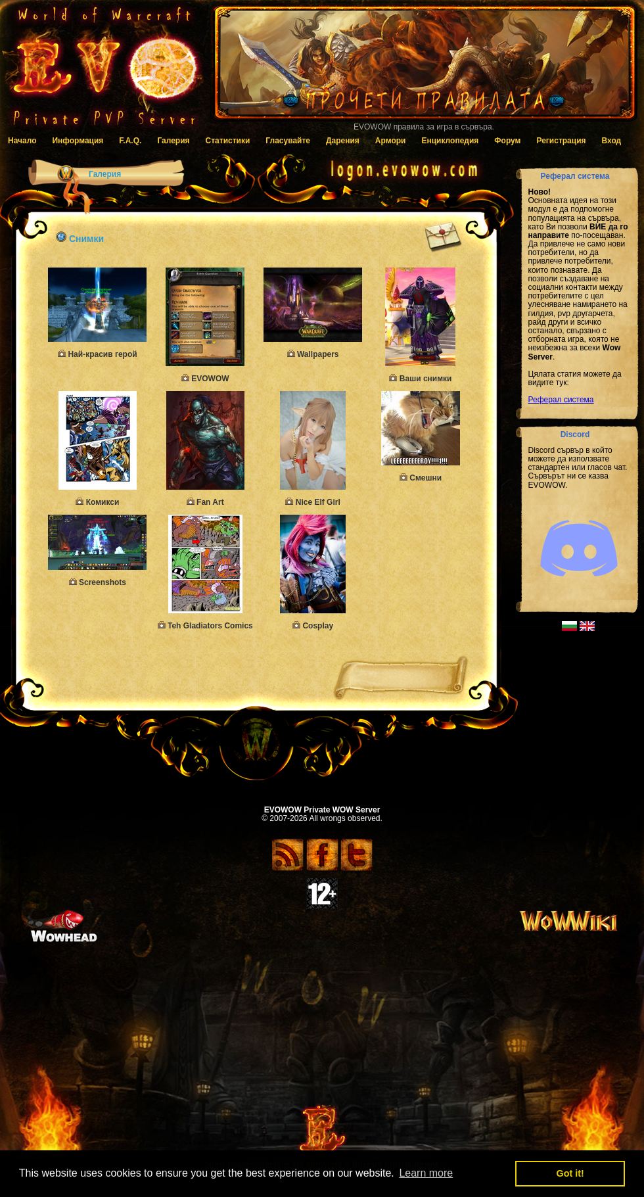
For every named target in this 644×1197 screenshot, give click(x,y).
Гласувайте (287, 140)
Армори (390, 140)
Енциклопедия (449, 140)
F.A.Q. (130, 140)
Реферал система (561, 399)
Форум (507, 140)
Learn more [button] (426, 1173)
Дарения (342, 140)
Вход (612, 140)
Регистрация (561, 140)
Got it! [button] (570, 1173)
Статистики (228, 140)
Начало (22, 140)
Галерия (173, 140)
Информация (77, 140)
